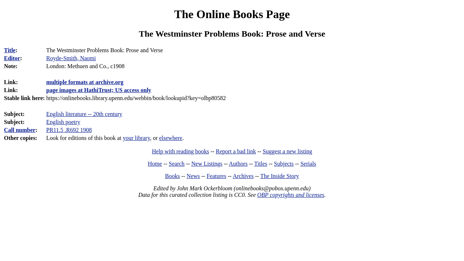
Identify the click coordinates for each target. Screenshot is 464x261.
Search (177, 164)
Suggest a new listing (287, 151)
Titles (260, 164)
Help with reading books (180, 151)
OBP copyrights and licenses (290, 195)
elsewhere (170, 138)
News (193, 176)
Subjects (284, 164)
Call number (20, 130)
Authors (238, 164)
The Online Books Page (232, 14)
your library (136, 138)
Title (10, 50)
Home (155, 164)
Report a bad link (236, 151)
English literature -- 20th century (84, 114)
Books (172, 176)
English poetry (63, 122)
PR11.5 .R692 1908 (69, 130)
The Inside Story (279, 176)
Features (216, 176)
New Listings (207, 164)
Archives (243, 176)
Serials (308, 164)
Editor (12, 58)
